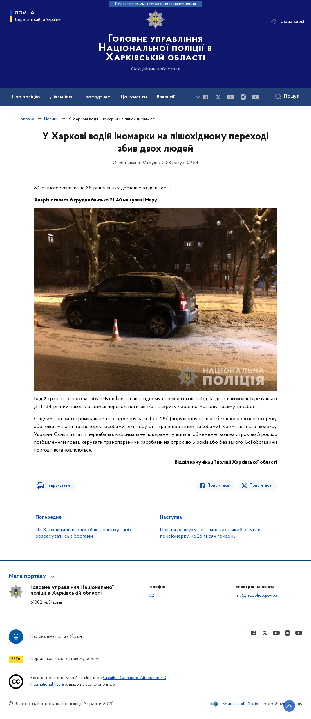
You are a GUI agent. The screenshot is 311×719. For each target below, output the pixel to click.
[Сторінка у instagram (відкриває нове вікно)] (243, 97)
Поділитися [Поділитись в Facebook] (218, 485)
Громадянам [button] (97, 97)
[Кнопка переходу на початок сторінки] (289, 706)
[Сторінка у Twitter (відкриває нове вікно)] (218, 97)
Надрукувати (58, 485)
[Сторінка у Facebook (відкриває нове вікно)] (205, 97)
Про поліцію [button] (26, 97)
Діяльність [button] (61, 97)
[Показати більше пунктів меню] (198, 97)
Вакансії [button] (166, 97)
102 (150, 595)
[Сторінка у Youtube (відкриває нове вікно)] (230, 97)
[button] (33, 576)
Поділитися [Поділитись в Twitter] (260, 485)
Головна (26, 119)
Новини (51, 119)
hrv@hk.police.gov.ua (256, 595)
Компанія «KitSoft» (240, 704)
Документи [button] (133, 97)
